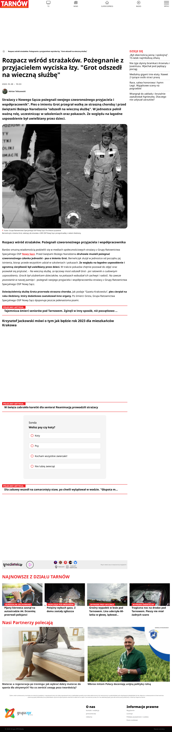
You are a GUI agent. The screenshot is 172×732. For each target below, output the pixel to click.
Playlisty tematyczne (71, 567)
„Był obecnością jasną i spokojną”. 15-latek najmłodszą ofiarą (149, 56)
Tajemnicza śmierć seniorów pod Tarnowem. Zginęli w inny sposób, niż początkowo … (60, 311)
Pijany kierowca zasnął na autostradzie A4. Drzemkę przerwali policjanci (22, 611)
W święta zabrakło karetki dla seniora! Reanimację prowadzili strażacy (51, 407)
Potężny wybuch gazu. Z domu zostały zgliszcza (65, 609)
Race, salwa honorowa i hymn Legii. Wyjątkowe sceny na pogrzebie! (146, 85)
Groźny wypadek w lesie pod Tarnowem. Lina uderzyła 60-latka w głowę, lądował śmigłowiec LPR (107, 611)
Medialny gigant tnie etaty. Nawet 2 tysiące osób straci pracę (149, 76)
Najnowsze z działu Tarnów (36, 576)
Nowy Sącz (28, 254)
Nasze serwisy (160, 729)
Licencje (130, 713)
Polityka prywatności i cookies (138, 717)
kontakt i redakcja (92, 710)
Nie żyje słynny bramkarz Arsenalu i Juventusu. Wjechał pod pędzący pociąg (150, 66)
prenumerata (91, 713)
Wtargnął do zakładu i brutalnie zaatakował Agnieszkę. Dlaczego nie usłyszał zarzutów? (148, 96)
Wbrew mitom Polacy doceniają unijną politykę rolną (119, 684)
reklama (89, 717)
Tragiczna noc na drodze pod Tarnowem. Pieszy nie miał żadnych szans (150, 611)
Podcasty (59, 567)
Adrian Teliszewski (17, 91)
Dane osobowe (132, 720)
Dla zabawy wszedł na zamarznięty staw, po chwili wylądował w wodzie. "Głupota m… (61, 489)
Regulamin (131, 710)
